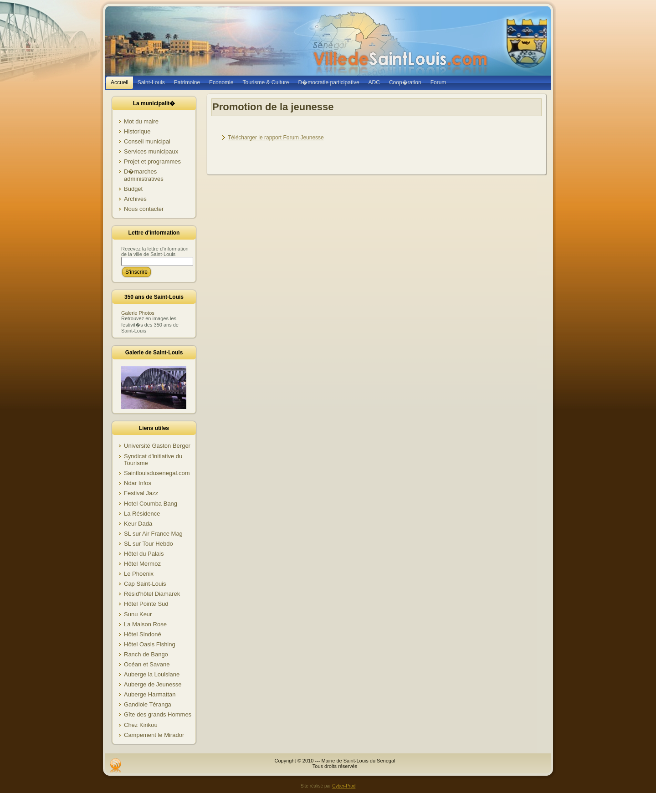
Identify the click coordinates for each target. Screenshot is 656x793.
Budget (133, 188)
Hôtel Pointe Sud (146, 603)
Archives (135, 198)
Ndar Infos (137, 483)
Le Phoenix (139, 573)
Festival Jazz (141, 493)
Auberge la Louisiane (151, 674)
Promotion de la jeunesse (273, 107)
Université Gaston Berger (157, 445)
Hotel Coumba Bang (150, 503)
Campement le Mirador (154, 735)
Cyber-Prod (343, 785)
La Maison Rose (145, 624)
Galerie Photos (137, 313)
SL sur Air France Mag (153, 533)
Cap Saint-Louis (145, 583)
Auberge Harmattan (149, 694)
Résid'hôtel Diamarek (152, 593)
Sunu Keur (138, 614)
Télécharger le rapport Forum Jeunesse (276, 137)
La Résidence (142, 513)
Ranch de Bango (146, 654)
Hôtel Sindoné (142, 634)
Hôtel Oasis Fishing (149, 644)
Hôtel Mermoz (142, 563)
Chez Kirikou (141, 724)
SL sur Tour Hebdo (148, 543)
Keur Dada (138, 523)
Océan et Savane (146, 664)
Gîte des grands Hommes (157, 714)
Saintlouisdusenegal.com (157, 473)
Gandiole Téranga (147, 704)
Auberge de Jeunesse (152, 684)
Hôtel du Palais (144, 553)
